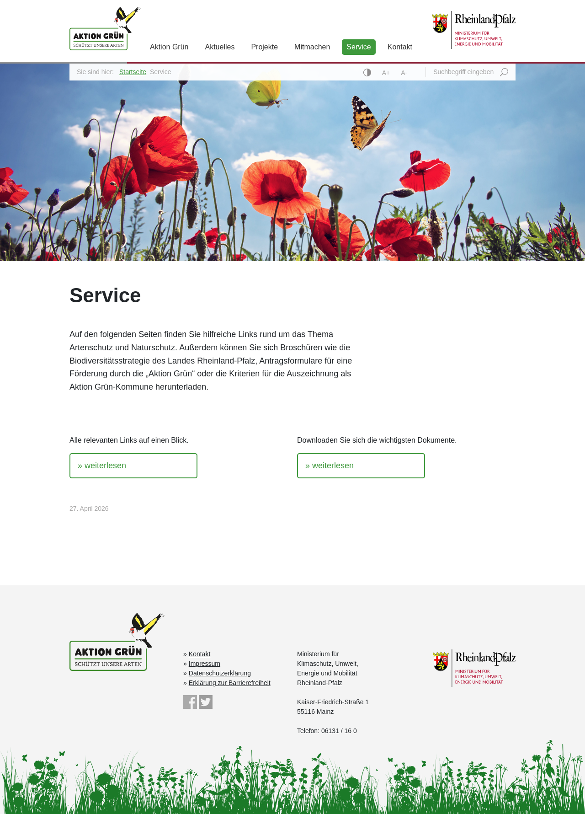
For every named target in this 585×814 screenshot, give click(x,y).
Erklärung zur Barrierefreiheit (230, 682)
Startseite (132, 71)
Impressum (204, 663)
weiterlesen (105, 465)
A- (404, 72)
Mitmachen (312, 47)
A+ (387, 72)
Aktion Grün (169, 47)
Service (358, 47)
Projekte (264, 47)
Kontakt (400, 47)
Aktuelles (219, 47)
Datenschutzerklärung (220, 673)
